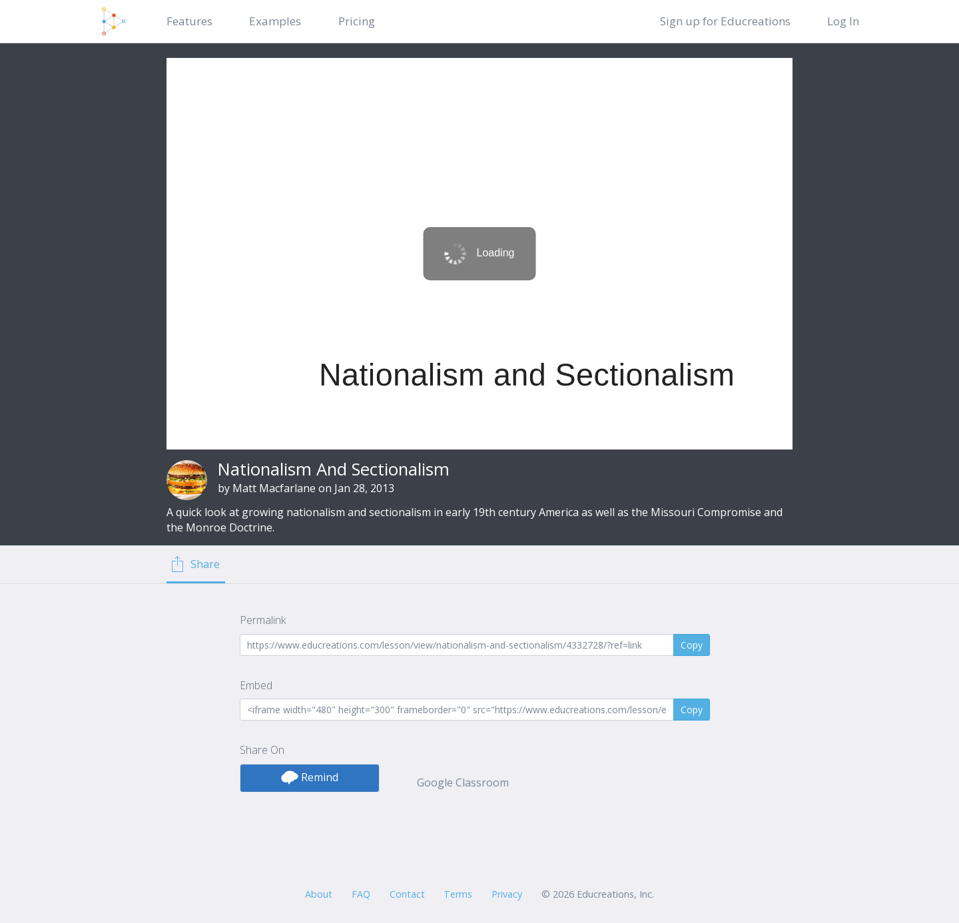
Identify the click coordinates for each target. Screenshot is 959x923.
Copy (692, 645)
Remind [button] (309, 777)
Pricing (356, 21)
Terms (458, 894)
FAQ (361, 894)
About (318, 894)
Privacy (506, 894)
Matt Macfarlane (274, 488)
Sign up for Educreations (725, 21)
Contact (407, 894)
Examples (275, 21)
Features (189, 21)
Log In (843, 21)
